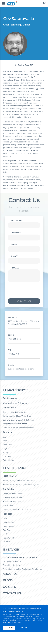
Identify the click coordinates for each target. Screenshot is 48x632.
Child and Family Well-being (15, 403)
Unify (6, 437)
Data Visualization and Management (18, 428)
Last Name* (16, 233)
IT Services (11, 549)
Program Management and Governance (20, 557)
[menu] (3, 3)
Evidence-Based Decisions (14, 502)
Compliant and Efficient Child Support (19, 420)
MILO (5, 534)
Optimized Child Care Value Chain (17, 416)
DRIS (5, 519)
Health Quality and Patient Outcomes (19, 481)
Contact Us (12, 593)
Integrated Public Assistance (15, 424)
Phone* (14, 256)
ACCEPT (9, 628)
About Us (10, 574)
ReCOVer (6, 542)
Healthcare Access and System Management (22, 484)
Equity (5, 452)
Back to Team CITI (25, 65)
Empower (7, 456)
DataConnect (8, 526)
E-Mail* (14, 245)
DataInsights (8, 460)
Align (5, 448)
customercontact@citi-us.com (21, 369)
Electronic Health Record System (17, 509)
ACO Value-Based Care (12, 498)
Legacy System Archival (13, 494)
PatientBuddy (9, 538)
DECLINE (24, 628)
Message (15, 268)
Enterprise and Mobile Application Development (23, 569)
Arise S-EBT (8, 445)
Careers (9, 587)
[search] (44, 3)
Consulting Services (11, 565)
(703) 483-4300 (14, 339)
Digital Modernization (12, 561)
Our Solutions (9, 407)
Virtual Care (8, 505)
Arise (5, 441)
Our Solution (9, 489)
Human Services (15, 390)
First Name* (16, 221)
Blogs (8, 580)
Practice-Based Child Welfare (15, 412)
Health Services (15, 468)
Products (7, 432)
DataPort (7, 530)
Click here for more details (12, 622)
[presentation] (26, 290)
